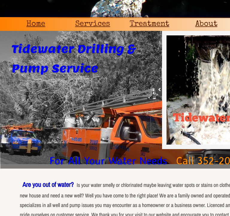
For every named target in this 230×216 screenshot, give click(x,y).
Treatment (149, 24)
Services (92, 24)
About (206, 24)
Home (35, 24)
